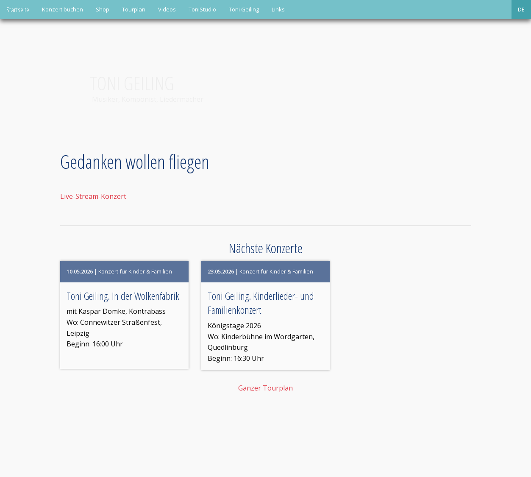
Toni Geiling (244, 9)
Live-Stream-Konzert (93, 196)
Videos (167, 9)
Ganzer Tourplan (265, 388)
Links (278, 9)
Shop (102, 9)
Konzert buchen (62, 9)
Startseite (17, 9)
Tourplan (133, 9)
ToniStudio (202, 9)
